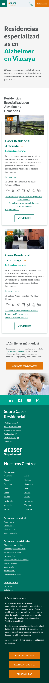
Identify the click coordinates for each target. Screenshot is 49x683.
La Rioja (7, 488)
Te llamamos (42, 4)
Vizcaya (27, 505)
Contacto (7, 441)
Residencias (9, 472)
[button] (24, 218)
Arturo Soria (9, 522)
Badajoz (27, 480)
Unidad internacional (12, 574)
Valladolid (8, 505)
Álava (26, 476)
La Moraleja (8, 525)
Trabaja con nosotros (12, 427)
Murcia (27, 497)
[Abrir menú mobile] (3, 3)
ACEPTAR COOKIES (24, 655)
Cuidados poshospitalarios (14, 548)
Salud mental (9, 567)
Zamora (7, 509)
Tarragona (28, 501)
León (26, 488)
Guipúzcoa (28, 484)
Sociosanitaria (9, 570)
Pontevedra (8, 501)
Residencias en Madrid (15, 518)
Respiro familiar (10, 563)
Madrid (27, 492)
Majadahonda (9, 529)
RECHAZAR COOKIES (24, 664)
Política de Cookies (22, 635)
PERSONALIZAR (24, 674)
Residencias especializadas (17, 541)
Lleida (6, 492)
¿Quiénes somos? (11, 423)
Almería (7, 480)
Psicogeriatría (9, 556)
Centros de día (11, 582)
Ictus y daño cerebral (12, 552)
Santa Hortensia (10, 533)
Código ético (9, 434)
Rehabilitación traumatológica (16, 559)
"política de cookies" (13, 621)
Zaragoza (28, 509)
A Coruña (8, 476)
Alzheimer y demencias (13, 545)
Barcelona (8, 484)
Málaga (7, 497)
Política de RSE (10, 438)
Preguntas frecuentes (17, 351)
